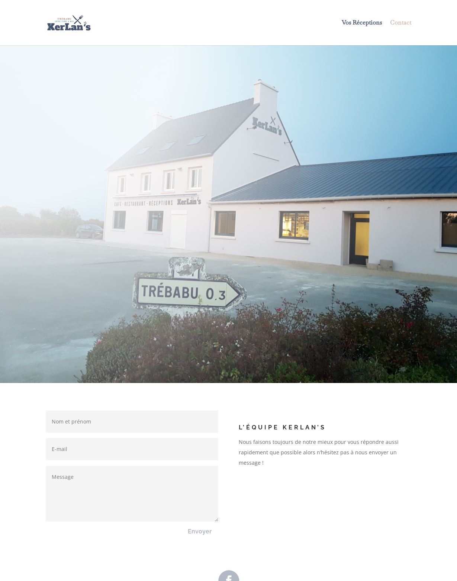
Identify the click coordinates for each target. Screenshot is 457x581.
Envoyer (200, 531)
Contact (400, 23)
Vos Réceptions (362, 23)
